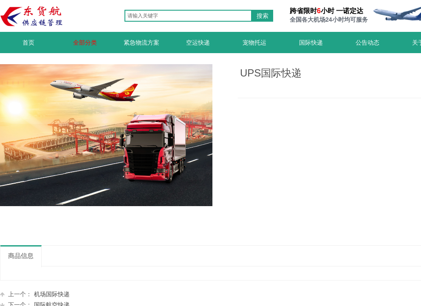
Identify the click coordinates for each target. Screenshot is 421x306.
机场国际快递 (35, 294)
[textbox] (188, 16)
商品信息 (21, 255)
